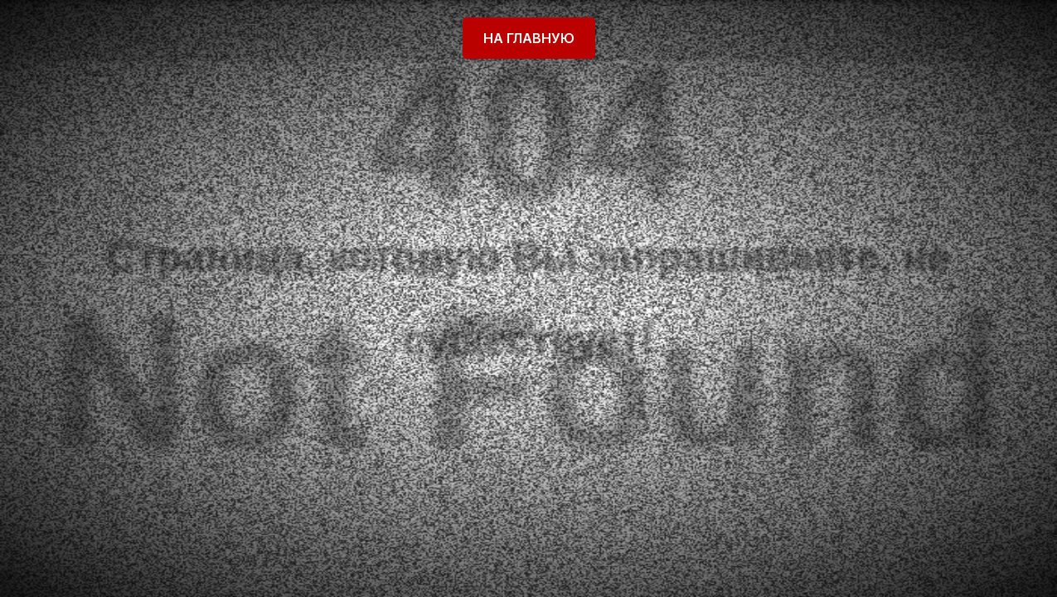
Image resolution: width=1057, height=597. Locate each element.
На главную (529, 38)
